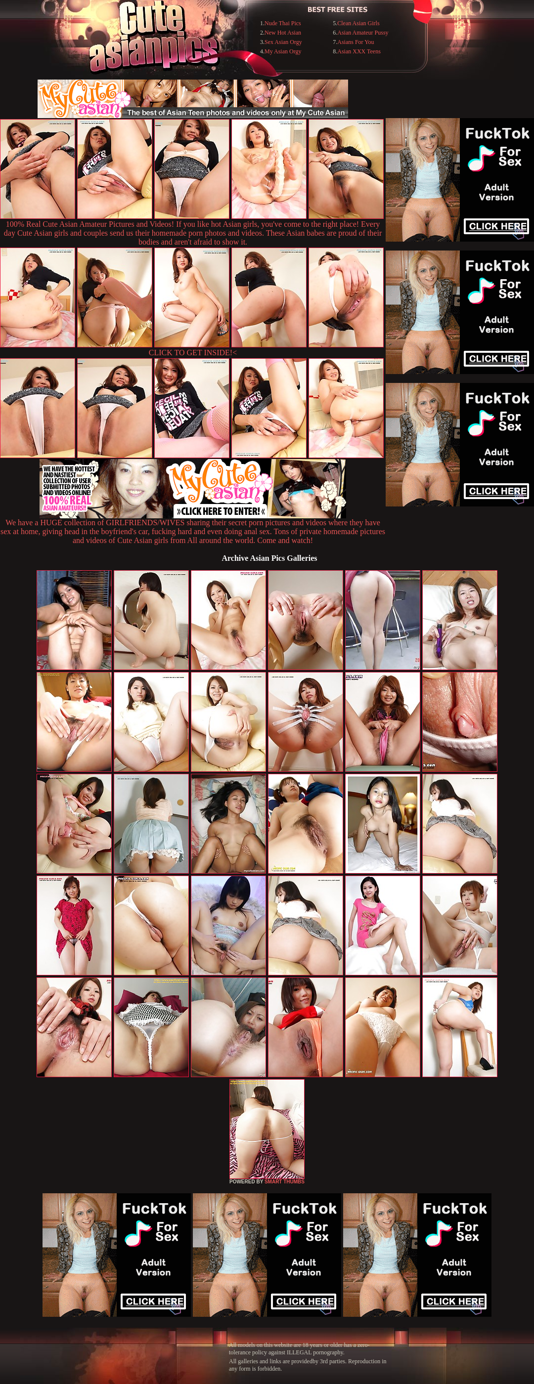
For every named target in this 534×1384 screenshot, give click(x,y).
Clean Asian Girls (358, 23)
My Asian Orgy (283, 51)
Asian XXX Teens (359, 51)
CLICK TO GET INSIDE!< (193, 352)
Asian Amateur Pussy (362, 32)
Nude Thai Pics (283, 23)
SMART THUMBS (285, 1181)
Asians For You (355, 42)
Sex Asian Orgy (283, 42)
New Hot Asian (283, 32)
